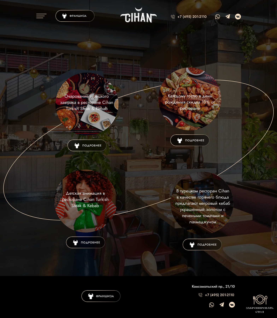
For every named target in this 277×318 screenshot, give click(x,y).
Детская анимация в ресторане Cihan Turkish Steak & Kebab (85, 199)
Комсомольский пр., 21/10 (213, 286)
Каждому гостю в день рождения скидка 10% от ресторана (190, 102)
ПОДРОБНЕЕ (194, 140)
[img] (87, 145)
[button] (259, 303)
